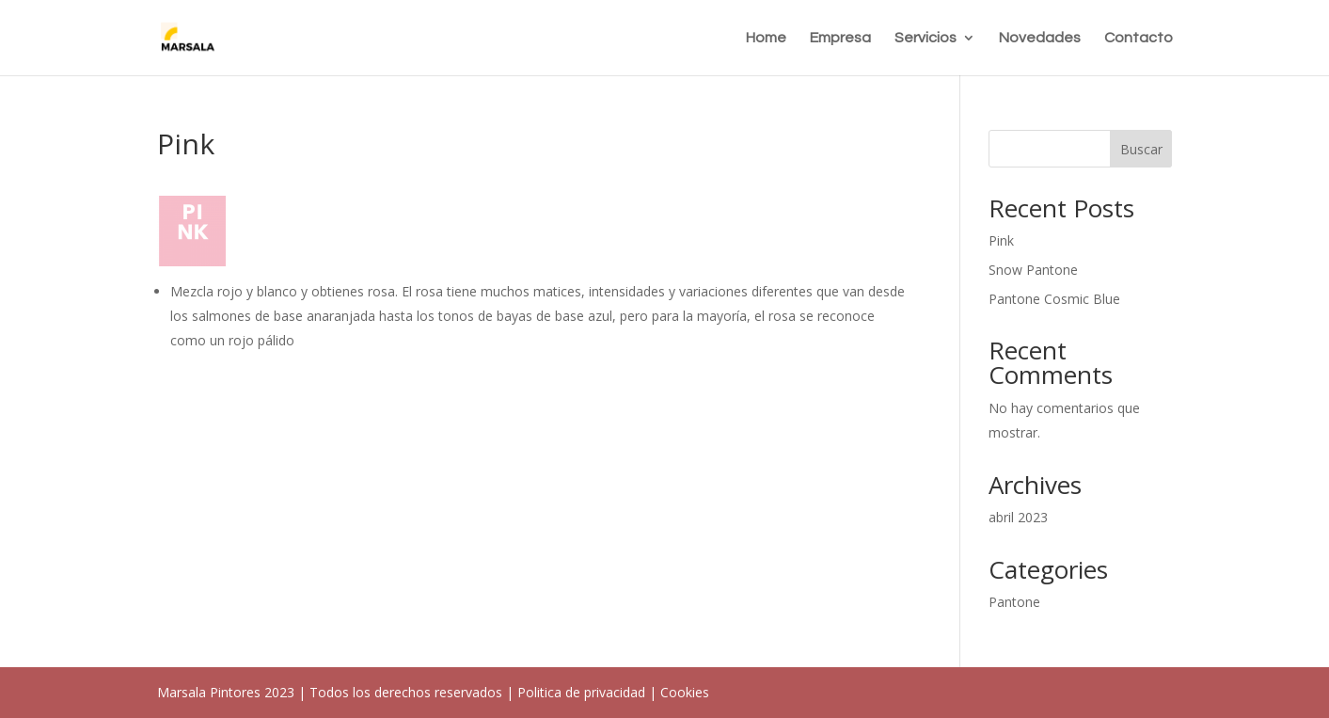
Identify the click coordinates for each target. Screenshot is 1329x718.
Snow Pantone (1033, 270)
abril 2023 (1018, 517)
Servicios (925, 38)
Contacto (1138, 38)
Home (766, 38)
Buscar (1141, 149)
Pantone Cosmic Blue (1054, 299)
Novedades (1040, 38)
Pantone (1014, 602)
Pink (1001, 240)
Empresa (840, 38)
